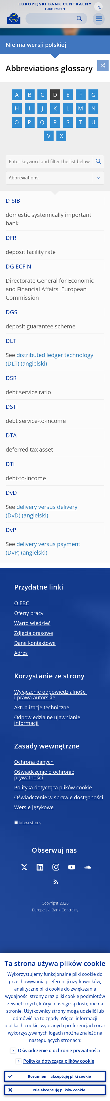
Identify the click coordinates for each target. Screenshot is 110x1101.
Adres (21, 652)
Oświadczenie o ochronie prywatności (44, 774)
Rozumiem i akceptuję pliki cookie (59, 1076)
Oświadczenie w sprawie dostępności (58, 797)
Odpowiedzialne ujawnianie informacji (47, 720)
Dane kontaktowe (35, 642)
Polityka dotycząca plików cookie (53, 787)
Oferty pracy (28, 613)
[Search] (52, 19)
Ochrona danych (34, 761)
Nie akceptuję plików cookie (59, 1089)
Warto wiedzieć (32, 623)
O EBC (21, 603)
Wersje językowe (34, 807)
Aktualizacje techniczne (41, 707)
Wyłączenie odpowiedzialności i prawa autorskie (50, 694)
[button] (98, 6)
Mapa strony (30, 822)
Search (79, 19)
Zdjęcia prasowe (33, 633)
